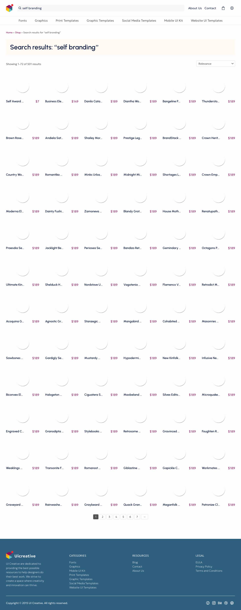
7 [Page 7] (137, 516)
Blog (135, 562)
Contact (210, 8)
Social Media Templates (139, 20)
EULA (199, 562)
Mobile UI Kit (173, 20)
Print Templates (67, 20)
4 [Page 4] (116, 516)
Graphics (41, 20)
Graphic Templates (100, 20)
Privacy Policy (204, 566)
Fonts (23, 20)
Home (9, 32)
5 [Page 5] (123, 516)
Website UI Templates (207, 20)
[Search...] (102, 8)
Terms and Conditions (209, 570)
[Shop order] (215, 64)
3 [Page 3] (109, 516)
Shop (18, 32)
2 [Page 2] (102, 516)
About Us (195, 8)
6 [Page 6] (130, 516)
